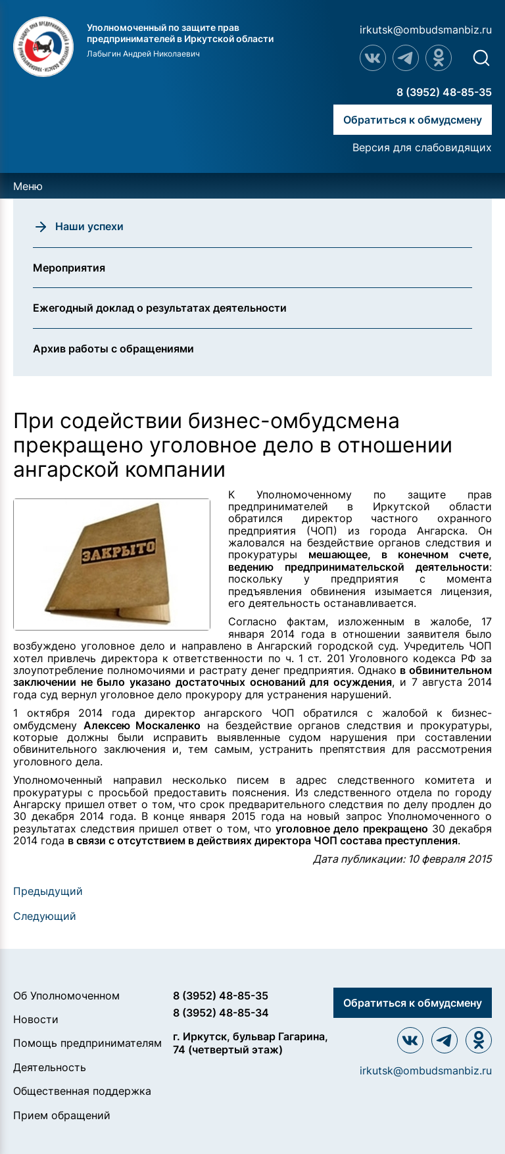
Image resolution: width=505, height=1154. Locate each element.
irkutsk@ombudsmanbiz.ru (426, 30)
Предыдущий (48, 891)
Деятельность (49, 1067)
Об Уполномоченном (66, 995)
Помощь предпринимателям (87, 1042)
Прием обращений (61, 1115)
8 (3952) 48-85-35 (444, 92)
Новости (36, 1019)
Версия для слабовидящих (422, 147)
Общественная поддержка (82, 1090)
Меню (28, 186)
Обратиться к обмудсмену (412, 119)
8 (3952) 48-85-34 (221, 1013)
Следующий (44, 916)
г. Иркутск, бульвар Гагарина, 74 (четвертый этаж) (250, 1042)
